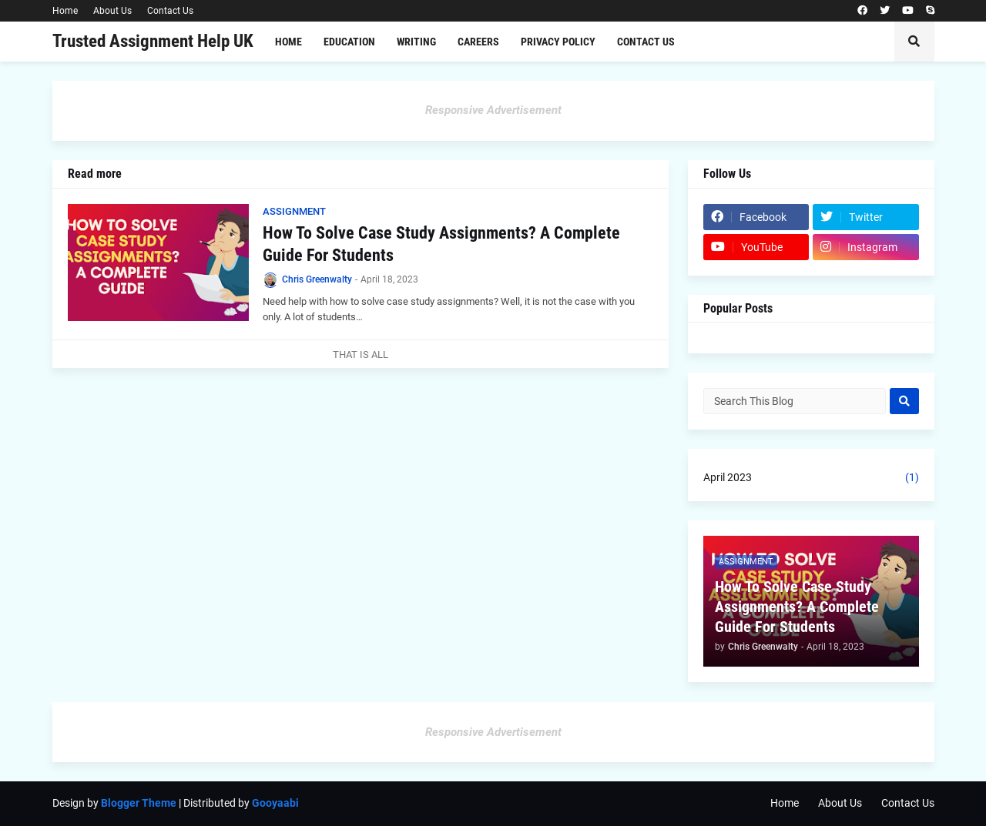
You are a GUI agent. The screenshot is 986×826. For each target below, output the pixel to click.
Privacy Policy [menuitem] (558, 41)
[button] (914, 42)
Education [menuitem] (349, 41)
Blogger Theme (138, 803)
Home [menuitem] (288, 41)
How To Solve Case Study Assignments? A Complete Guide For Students (441, 244)
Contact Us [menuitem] (646, 41)
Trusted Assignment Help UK (152, 41)
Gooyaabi (275, 803)
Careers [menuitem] (478, 41)
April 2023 (811, 478)
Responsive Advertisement (493, 110)
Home (65, 10)
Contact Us (170, 10)
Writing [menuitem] (416, 41)
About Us (112, 10)
